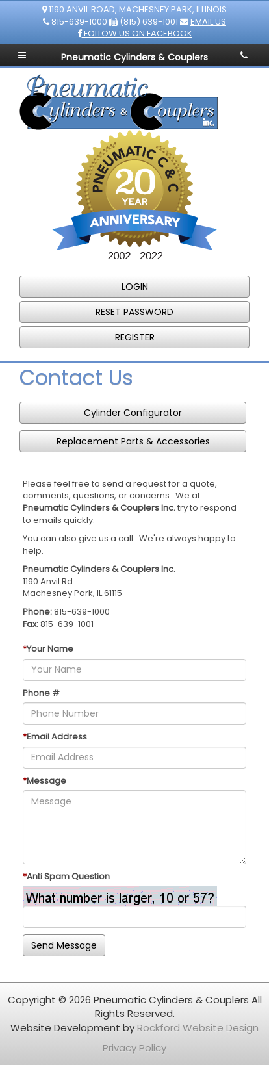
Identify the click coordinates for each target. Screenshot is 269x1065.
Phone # (41, 693)
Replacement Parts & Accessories (133, 441)
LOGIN (135, 286)
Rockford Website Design (198, 1027)
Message (46, 781)
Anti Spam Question (68, 876)
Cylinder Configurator (133, 412)
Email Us (208, 22)
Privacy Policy (134, 1048)
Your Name (50, 649)
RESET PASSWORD (134, 311)
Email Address (57, 737)
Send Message (64, 945)
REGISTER (135, 337)
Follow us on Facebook (134, 33)
